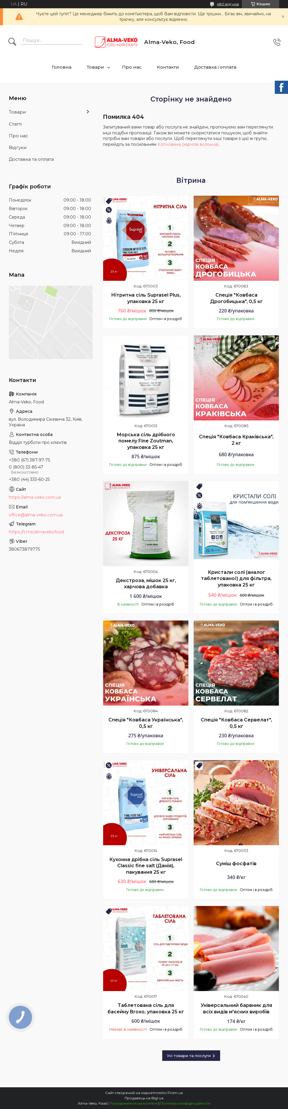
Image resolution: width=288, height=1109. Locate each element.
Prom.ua (175, 1093)
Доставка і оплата (215, 67)
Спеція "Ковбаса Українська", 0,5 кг (145, 723)
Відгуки (17, 147)
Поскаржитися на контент (133, 1103)
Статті (15, 124)
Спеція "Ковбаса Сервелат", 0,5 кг (236, 723)
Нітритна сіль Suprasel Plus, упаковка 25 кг (146, 298)
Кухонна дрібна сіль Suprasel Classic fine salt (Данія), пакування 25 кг (145, 866)
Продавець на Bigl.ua (144, 1098)
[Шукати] (12, 42)
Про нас (132, 67)
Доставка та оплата (31, 159)
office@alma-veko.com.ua (36, 515)
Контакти (168, 67)
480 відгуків (228, 4)
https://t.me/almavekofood (36, 532)
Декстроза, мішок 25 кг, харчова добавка (146, 584)
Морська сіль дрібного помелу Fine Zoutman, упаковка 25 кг (146, 441)
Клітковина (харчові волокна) (188, 144)
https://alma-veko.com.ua (35, 497)
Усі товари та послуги (189, 1055)
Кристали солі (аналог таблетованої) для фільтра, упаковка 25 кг (236, 578)
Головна (61, 67)
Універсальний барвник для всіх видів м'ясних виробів (236, 1009)
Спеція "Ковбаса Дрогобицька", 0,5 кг (236, 298)
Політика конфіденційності (185, 1103)
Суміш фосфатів (236, 863)
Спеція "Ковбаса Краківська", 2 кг (236, 440)
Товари (95, 67)
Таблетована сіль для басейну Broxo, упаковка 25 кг (146, 1009)
